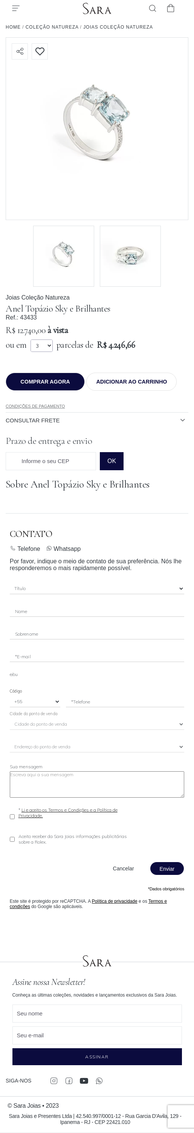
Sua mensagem (26, 766)
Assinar (96, 1057)
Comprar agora (45, 382)
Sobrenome (26, 634)
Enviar (167, 869)
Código (16, 691)
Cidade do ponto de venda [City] (34, 713)
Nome (21, 611)
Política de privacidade (114, 901)
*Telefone (80, 702)
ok (111, 461)
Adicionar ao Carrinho (131, 382)
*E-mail (23, 656)
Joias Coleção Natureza (38, 297)
